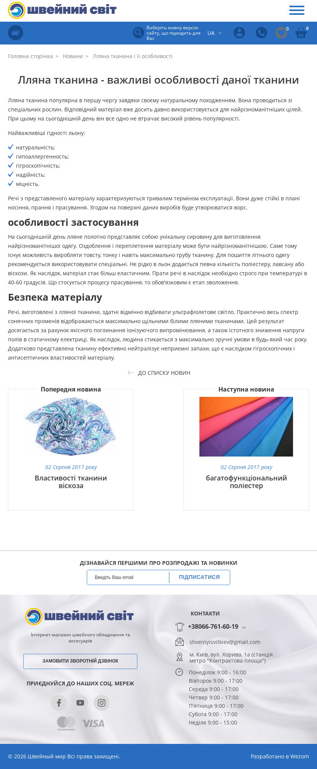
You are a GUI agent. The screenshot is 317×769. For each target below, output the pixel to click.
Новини (72, 56)
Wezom (299, 756)
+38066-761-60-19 (213, 627)
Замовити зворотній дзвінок (80, 661)
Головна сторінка (30, 56)
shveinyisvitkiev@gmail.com (225, 642)
